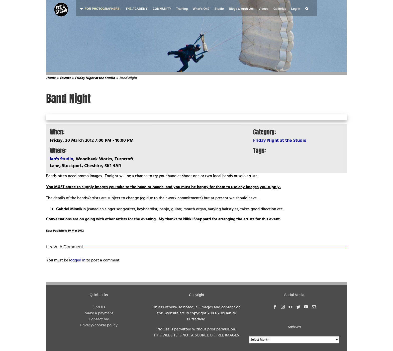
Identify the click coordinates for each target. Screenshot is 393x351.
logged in (77, 260)
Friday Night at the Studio (279, 140)
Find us (98, 307)
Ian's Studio (61, 159)
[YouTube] (306, 307)
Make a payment (98, 313)
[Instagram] (283, 307)
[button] (306, 8)
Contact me (99, 319)
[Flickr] (290, 307)
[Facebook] (275, 307)
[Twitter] (298, 307)
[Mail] (314, 307)
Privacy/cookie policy (99, 325)
